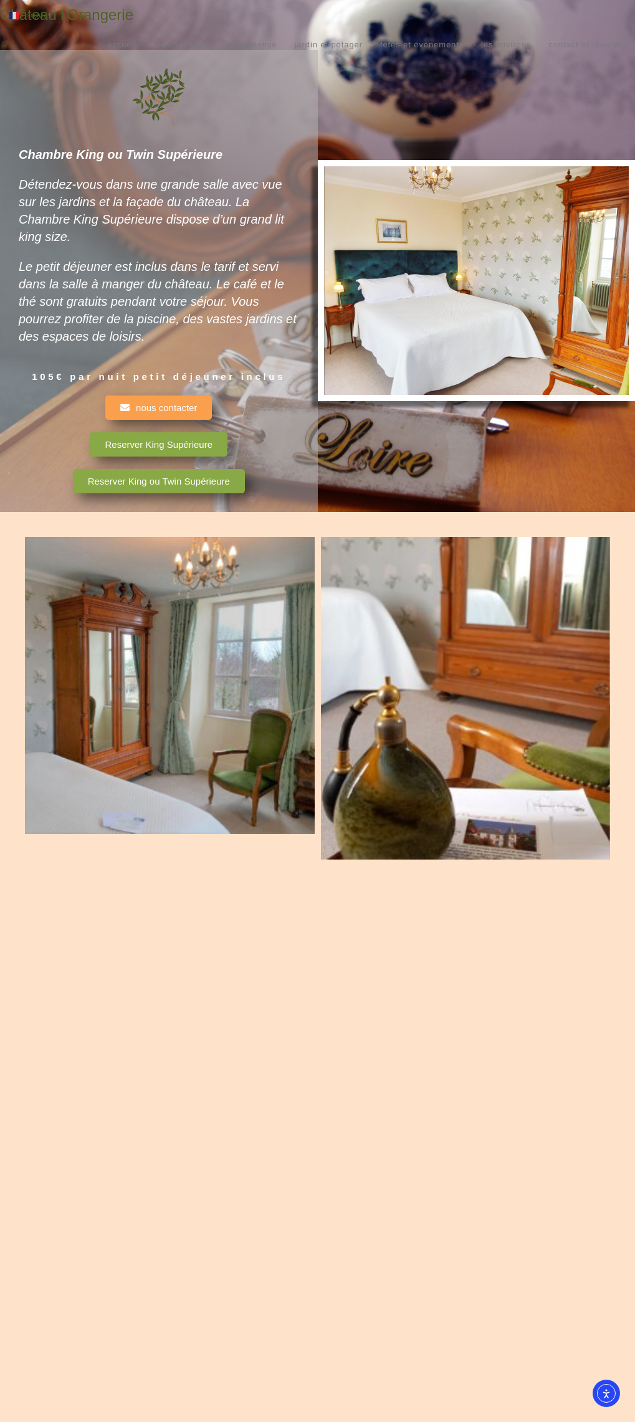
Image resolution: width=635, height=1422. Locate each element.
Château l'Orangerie (66, 14)
